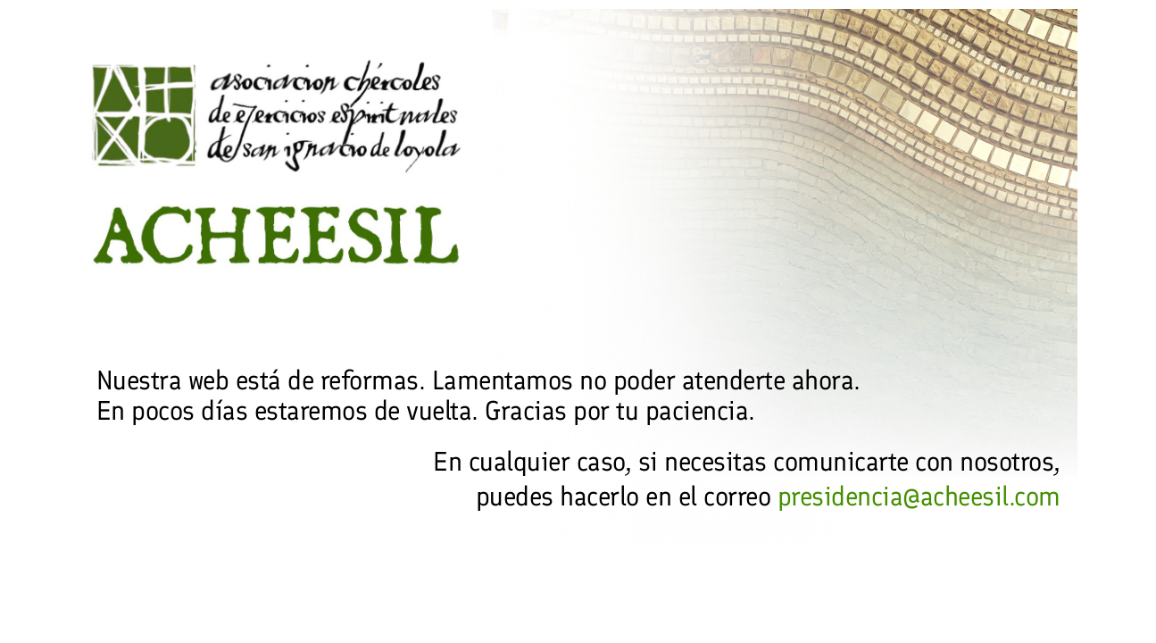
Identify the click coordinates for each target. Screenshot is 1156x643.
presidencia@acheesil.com (919, 496)
